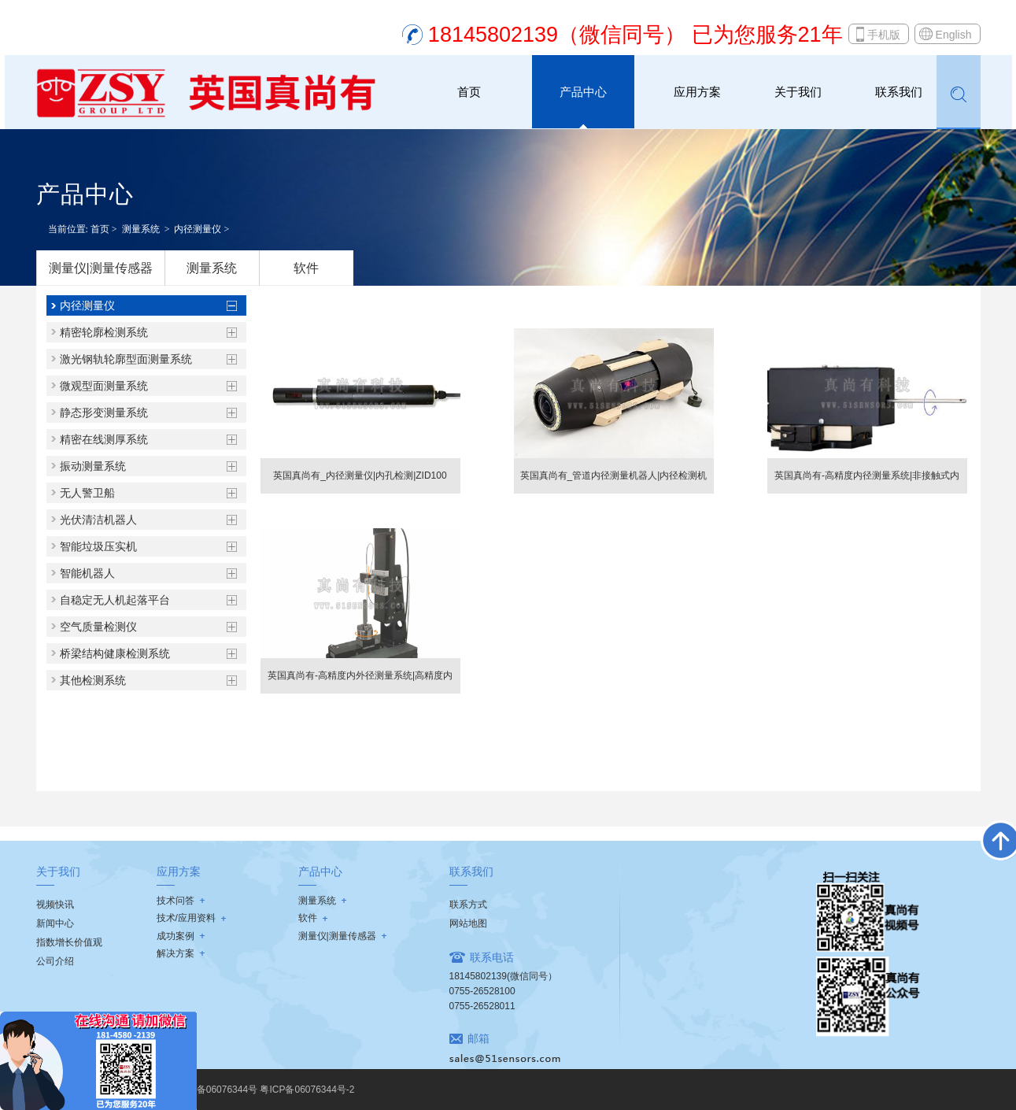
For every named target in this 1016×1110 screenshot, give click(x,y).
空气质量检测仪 (98, 626)
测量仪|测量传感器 (101, 268)
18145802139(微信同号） (503, 976)
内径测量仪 (197, 229)
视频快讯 (55, 904)
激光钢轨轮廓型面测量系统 (126, 359)
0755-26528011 (482, 1006)
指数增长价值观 (69, 942)
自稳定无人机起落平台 (115, 600)
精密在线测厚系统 (104, 439)
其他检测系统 (93, 680)
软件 (306, 268)
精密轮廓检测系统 (104, 332)
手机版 (883, 34)
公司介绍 (55, 961)
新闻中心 (55, 923)
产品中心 (583, 91)
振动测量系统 (93, 466)
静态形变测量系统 (104, 412)
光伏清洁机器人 (98, 519)
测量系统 (141, 229)
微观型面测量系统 (104, 385)
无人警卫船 (87, 493)
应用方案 (697, 91)
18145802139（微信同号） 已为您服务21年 (635, 34)
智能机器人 (87, 573)
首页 (469, 91)
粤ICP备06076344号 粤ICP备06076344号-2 (263, 1089)
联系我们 (898, 91)
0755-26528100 (482, 991)
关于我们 (798, 91)
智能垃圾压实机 (98, 546)
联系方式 (468, 904)
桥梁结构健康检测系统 (115, 653)
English (954, 34)
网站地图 (468, 923)
